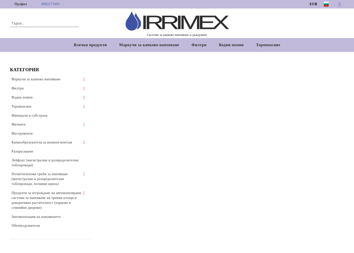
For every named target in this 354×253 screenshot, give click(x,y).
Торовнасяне (268, 45)
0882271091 (50, 4)
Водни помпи (231, 45)
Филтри (199, 45)
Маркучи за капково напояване (149, 45)
